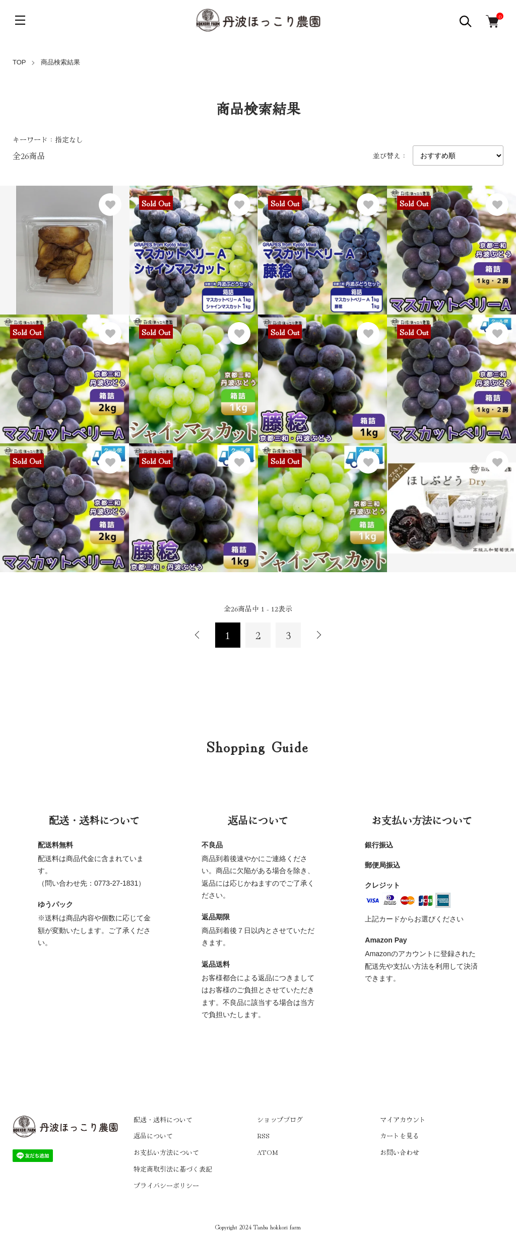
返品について (153, 1135)
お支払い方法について (166, 1152)
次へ (318, 635)
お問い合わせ (399, 1152)
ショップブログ (280, 1119)
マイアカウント (403, 1119)
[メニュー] (20, 20)
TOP (19, 62)
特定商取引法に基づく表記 (173, 1169)
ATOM (267, 1152)
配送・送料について (163, 1119)
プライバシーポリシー (166, 1185)
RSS (263, 1135)
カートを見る (399, 1135)
